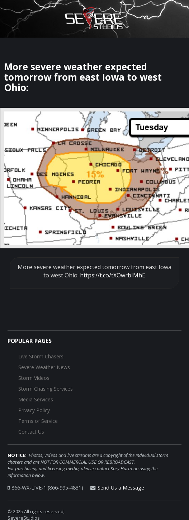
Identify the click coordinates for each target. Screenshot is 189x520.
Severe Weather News (44, 367)
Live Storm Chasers (40, 356)
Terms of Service (38, 421)
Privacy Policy (34, 410)
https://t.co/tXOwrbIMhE (112, 275)
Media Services (35, 399)
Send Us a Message (121, 487)
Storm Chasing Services (45, 388)
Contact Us (31, 431)
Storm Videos (33, 378)
